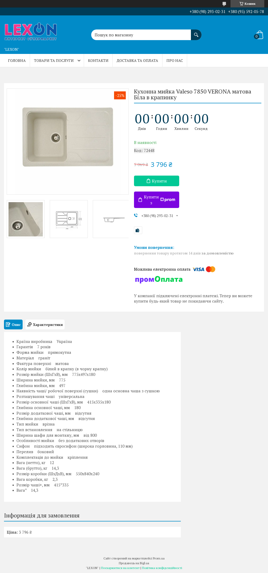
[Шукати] (196, 32)
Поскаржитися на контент (120, 568)
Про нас (174, 60)
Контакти (98, 60)
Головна (17, 60)
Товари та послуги (54, 60)
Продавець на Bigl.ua (134, 563)
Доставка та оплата (137, 60)
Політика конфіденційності (162, 568)
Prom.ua (159, 558)
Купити (159, 181)
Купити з (159, 200)
